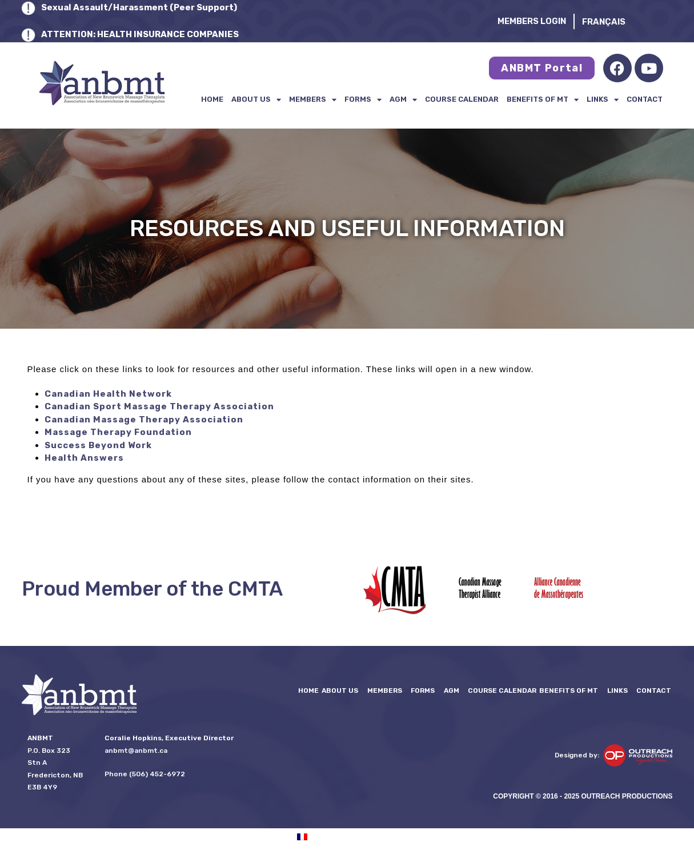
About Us (256, 99)
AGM (403, 99)
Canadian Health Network (108, 394)
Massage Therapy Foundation (118, 432)
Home (212, 99)
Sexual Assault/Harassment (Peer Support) (139, 7)
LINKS (603, 99)
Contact (645, 99)
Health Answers (84, 458)
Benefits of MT (543, 99)
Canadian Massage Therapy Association (144, 419)
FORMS (363, 99)
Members (312, 99)
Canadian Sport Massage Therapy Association (159, 406)
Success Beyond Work (98, 445)
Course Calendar (462, 99)
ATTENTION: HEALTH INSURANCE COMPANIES (140, 34)
